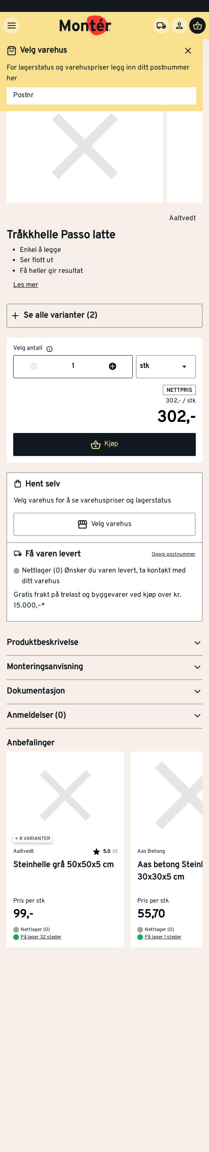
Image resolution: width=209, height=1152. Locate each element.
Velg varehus (104, 524)
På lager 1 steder (163, 937)
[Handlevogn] (197, 25)
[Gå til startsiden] (85, 25)
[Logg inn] (179, 25)
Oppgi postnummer (173, 554)
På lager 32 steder (41, 937)
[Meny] (11, 25)
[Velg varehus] (161, 25)
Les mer (25, 285)
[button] (104, 316)
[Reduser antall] (33, 366)
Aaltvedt (182, 218)
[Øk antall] (113, 366)
